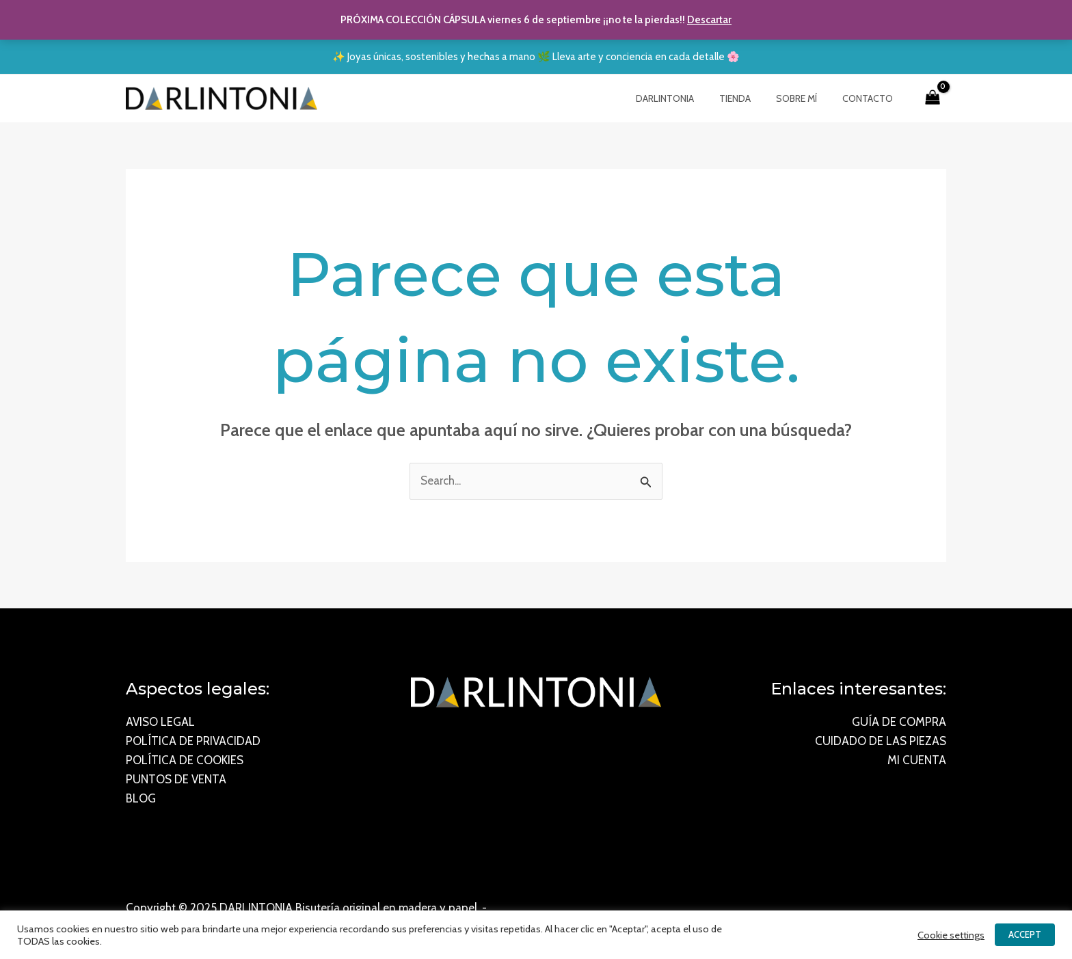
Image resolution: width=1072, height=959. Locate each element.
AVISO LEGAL (160, 722)
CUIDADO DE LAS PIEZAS (880, 741)
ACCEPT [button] (1024, 934)
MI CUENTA (916, 761)
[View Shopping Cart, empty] (932, 98)
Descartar (709, 20)
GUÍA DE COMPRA (899, 722)
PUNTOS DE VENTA (176, 780)
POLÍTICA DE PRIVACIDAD (193, 741)
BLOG (141, 799)
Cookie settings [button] (950, 935)
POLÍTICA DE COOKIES (184, 761)
